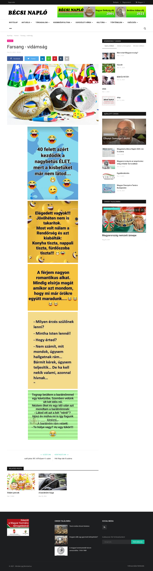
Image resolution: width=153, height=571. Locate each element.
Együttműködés (123, 173)
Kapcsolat (11, 2)
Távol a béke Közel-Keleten (79, 526)
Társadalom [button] (42, 22)
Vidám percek (13, 493)
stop (118, 97)
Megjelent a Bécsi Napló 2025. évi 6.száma (130, 150)
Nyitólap (13, 22)
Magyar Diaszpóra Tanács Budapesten (127, 186)
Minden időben (138, 46)
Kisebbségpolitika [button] (62, 22)
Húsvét (119, 65)
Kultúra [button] (101, 22)
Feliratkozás (138, 542)
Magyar (140, 2)
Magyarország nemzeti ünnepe (119, 235)
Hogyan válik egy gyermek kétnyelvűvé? (83, 537)
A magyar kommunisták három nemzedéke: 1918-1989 (80, 549)
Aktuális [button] (27, 22)
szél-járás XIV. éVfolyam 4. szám (37, 458)
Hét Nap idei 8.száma (63, 458)
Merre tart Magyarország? (127, 53)
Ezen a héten (109, 46)
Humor (16, 35)
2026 (104, 89)
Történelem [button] (117, 22)
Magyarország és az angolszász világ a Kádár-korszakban (130, 162)
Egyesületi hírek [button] (84, 22)
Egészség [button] (133, 22)
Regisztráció (127, 2)
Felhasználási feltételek (136, 566)
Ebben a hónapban (124, 46)
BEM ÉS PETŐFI (123, 77)
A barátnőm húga (46, 493)
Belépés (116, 2)
